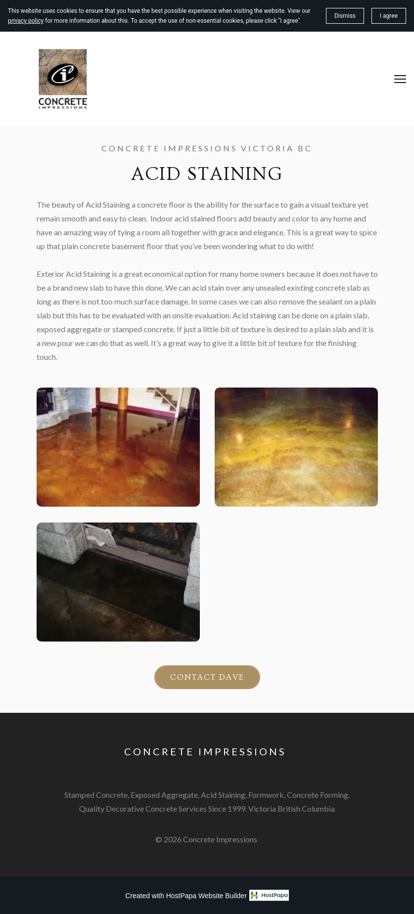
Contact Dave (207, 677)
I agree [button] (389, 15)
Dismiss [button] (345, 15)
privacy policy (26, 20)
